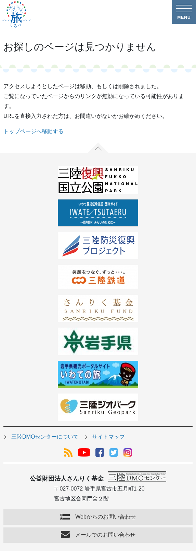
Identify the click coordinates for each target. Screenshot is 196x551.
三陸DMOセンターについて (45, 437)
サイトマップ (108, 437)
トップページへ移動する (33, 131)
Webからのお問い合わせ (105, 517)
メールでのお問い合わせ (105, 535)
